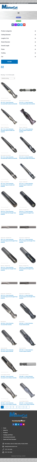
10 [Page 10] (18, 407)
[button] (18, 13)
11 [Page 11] (21, 407)
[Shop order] (8, 78)
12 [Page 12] (24, 407)
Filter (9, 61)
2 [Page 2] (5, 407)
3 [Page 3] (8, 407)
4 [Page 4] (11, 407)
